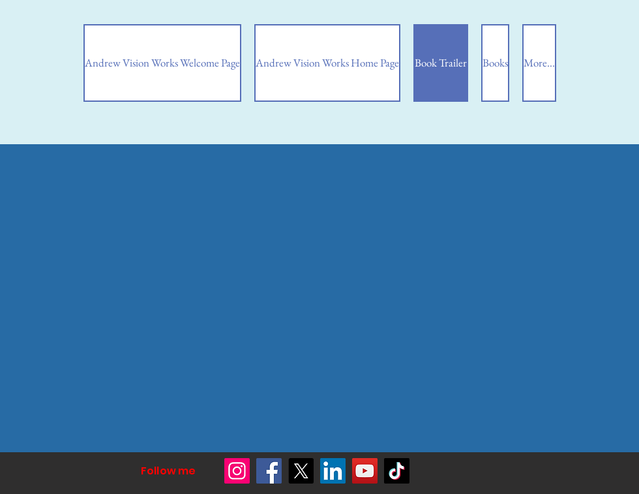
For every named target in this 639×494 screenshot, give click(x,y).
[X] (301, 471)
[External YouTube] (128, 231)
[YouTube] (365, 471)
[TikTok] (396, 471)
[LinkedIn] (333, 471)
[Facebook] (269, 471)
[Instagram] (237, 471)
